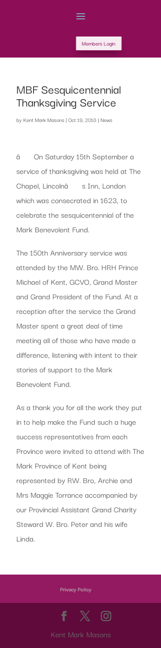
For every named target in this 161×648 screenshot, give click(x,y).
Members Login (114, 43)
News (106, 120)
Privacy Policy (75, 589)
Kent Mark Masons (43, 120)
